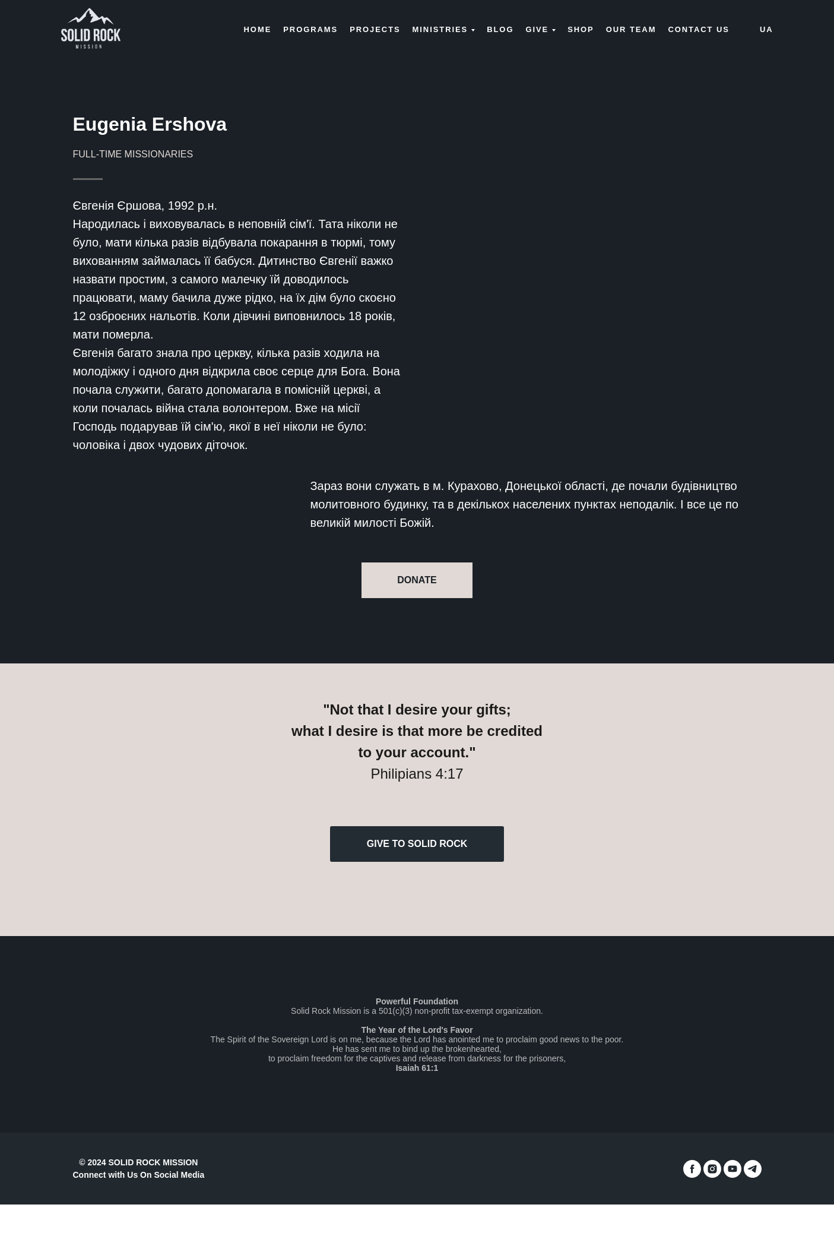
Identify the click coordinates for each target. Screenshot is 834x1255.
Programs (310, 29)
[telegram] (753, 1169)
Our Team (631, 29)
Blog (500, 29)
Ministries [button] (440, 29)
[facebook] (692, 1169)
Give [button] (536, 29)
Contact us (698, 29)
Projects (375, 29)
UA (766, 29)
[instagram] (712, 1169)
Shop (580, 29)
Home (258, 29)
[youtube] (732, 1169)
